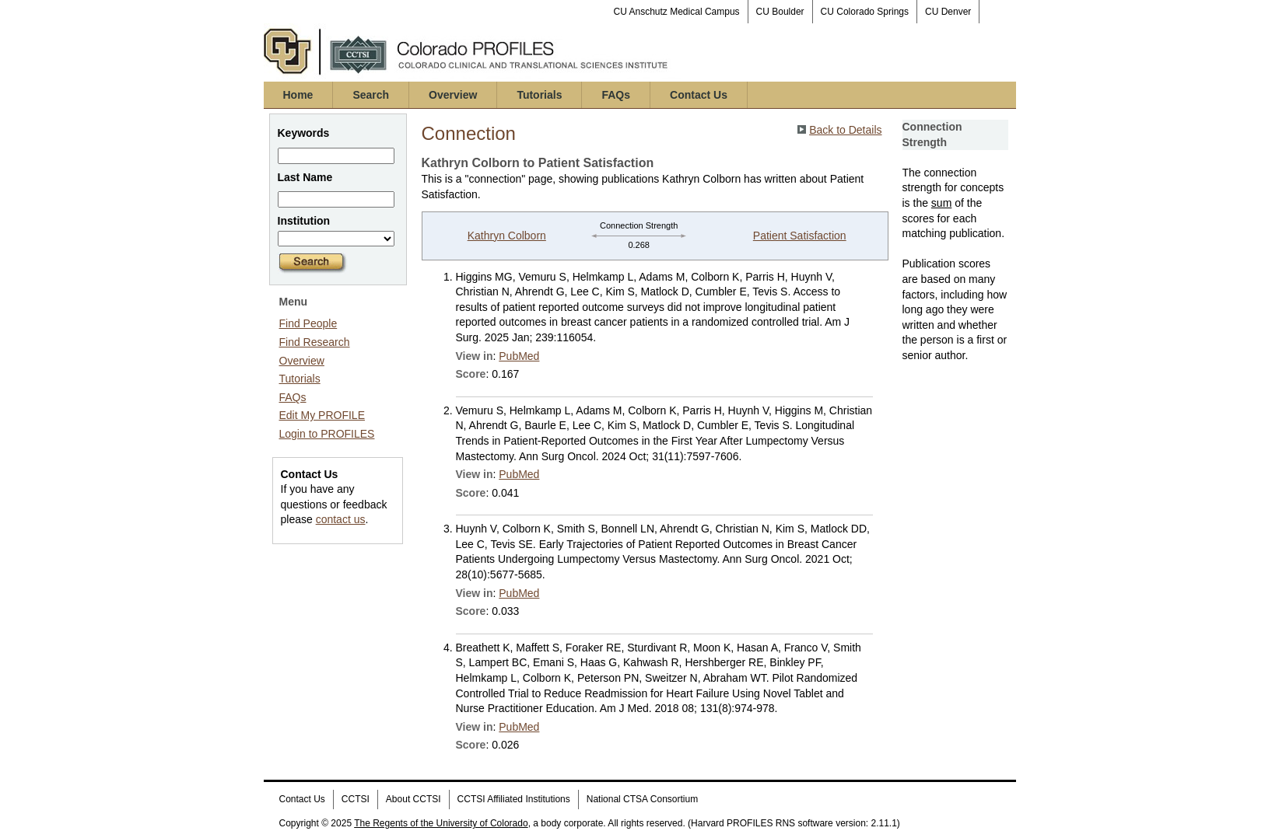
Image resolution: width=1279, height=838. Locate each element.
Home (298, 95)
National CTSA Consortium (642, 799)
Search (370, 95)
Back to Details (845, 130)
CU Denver (948, 11)
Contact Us (698, 95)
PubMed (519, 356)
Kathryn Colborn (507, 235)
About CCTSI (413, 799)
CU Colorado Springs (865, 11)
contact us (341, 519)
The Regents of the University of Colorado (440, 823)
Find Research (314, 342)
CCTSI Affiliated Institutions (513, 799)
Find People (308, 323)
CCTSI (356, 799)
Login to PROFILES (327, 434)
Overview (453, 95)
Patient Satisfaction (799, 235)
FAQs (615, 95)
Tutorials (539, 95)
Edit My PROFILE (322, 415)
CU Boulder (780, 11)
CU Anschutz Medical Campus (677, 11)
